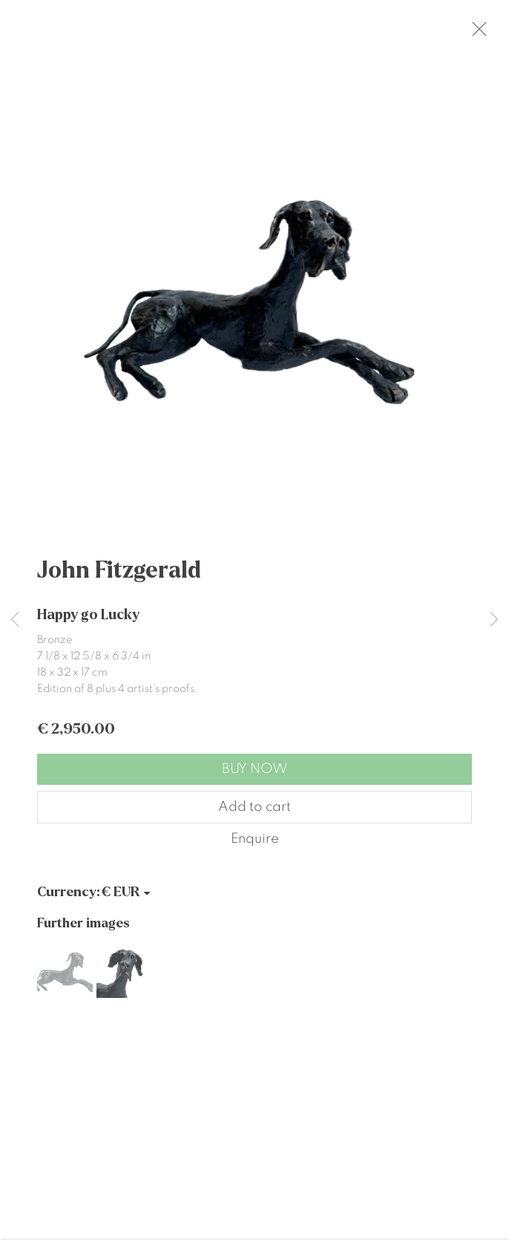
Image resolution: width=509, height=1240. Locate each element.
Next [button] (494, 620)
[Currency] (127, 900)
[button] (65, 978)
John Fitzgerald (119, 578)
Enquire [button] (255, 847)
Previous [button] (15, 620)
